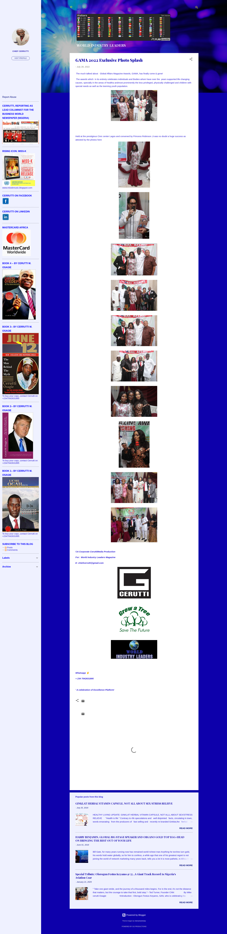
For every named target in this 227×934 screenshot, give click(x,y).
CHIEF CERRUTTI (20, 51)
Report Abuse (9, 97)
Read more (186, 828)
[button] (191, 59)
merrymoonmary (140, 921)
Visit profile (20, 58)
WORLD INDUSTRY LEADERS (101, 45)
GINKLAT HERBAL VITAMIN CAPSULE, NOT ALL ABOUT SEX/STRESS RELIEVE (124, 803)
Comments (11, 550)
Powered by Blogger (134, 915)
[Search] (196, 7)
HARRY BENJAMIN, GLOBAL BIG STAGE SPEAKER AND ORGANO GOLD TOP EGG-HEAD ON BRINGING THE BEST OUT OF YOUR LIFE (129, 838)
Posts (9, 547)
